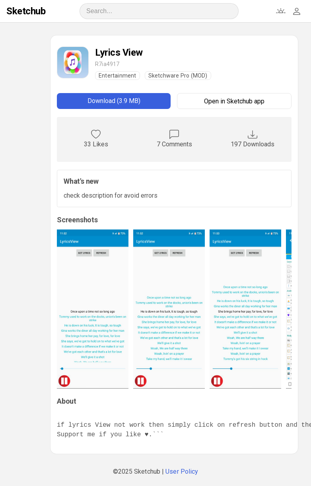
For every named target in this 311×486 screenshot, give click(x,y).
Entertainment (117, 75)
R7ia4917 (107, 64)
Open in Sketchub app (234, 101)
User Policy (181, 471)
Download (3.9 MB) (113, 101)
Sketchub (25, 11)
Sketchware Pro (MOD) (178, 75)
